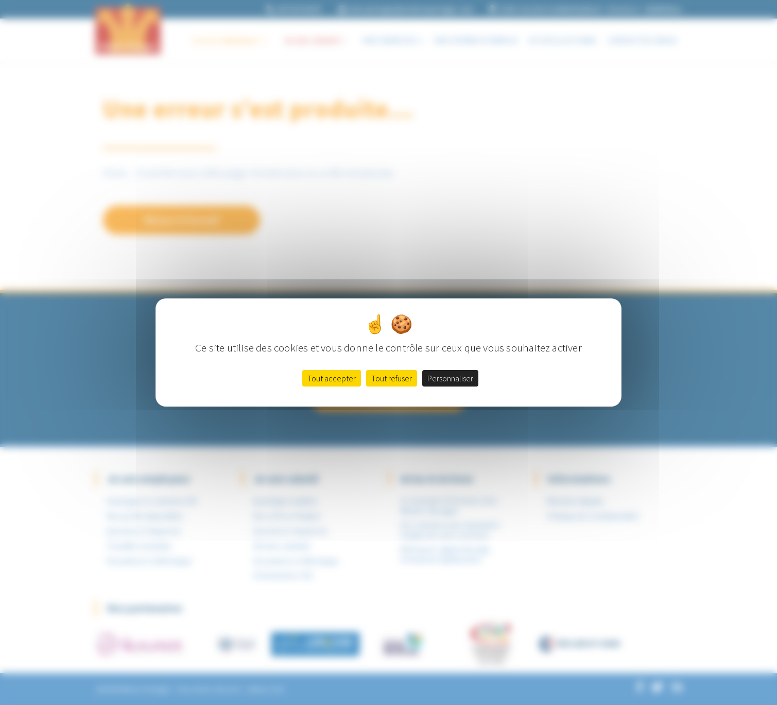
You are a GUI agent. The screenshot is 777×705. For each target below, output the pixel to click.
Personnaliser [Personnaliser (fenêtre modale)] (450, 378)
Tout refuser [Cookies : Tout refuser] (391, 378)
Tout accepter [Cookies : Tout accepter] (331, 378)
